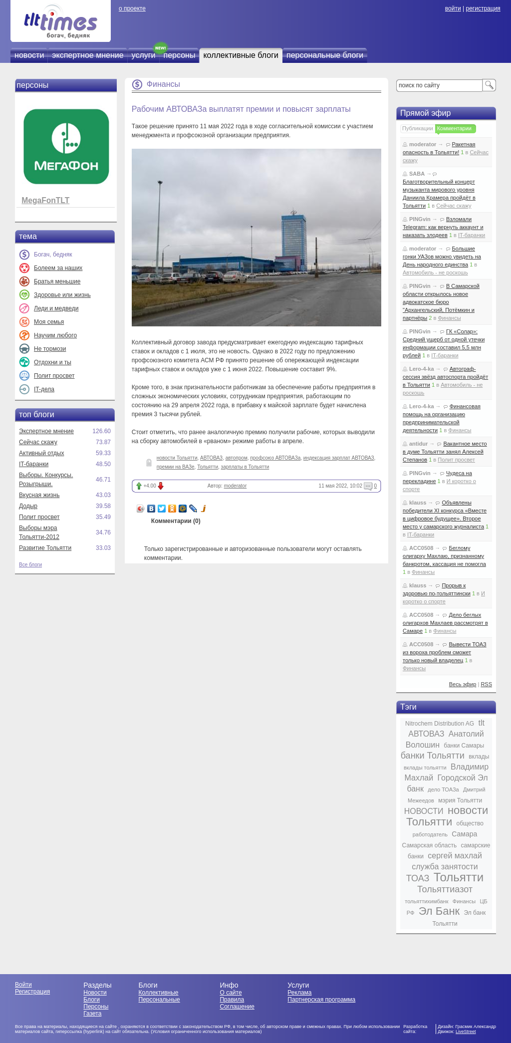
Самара (464, 834)
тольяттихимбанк (426, 901)
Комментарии (454, 128)
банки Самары (464, 745)
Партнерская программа (321, 999)
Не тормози (50, 348)
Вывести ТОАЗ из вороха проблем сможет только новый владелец (445, 652)
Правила (232, 999)
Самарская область (429, 845)
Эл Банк (439, 911)
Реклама (299, 992)
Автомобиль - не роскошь (435, 272)
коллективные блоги (240, 55)
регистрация (483, 8)
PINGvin (420, 219)
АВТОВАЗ (211, 458)
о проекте (132, 8)
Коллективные (159, 992)
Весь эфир (463, 684)
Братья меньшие (57, 281)
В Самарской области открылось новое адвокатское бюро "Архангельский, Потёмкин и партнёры (441, 302)
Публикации (417, 128)
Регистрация (32, 991)
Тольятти (207, 467)
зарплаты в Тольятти (245, 467)
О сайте (231, 992)
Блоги (91, 999)
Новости (94, 992)
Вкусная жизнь (39, 495)
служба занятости (445, 866)
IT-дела (44, 389)
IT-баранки (33, 464)
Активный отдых (41, 453)
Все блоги (30, 564)
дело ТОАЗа (443, 789)
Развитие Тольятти (45, 547)
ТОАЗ (417, 878)
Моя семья (49, 321)
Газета (92, 1013)
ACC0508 (421, 548)
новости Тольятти (177, 458)
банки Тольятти (433, 756)
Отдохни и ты (52, 362)
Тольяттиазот (445, 889)
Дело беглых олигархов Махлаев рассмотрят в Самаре (445, 623)
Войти (23, 984)
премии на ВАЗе (176, 467)
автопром (237, 458)
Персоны (95, 1006)
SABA (417, 174)
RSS (486, 684)
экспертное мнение (87, 55)
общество (470, 823)
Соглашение (237, 1006)
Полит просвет (54, 375)
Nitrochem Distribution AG (439, 723)
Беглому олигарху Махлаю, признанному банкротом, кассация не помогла (444, 556)
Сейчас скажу (38, 442)
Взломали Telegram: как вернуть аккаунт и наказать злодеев (443, 227)
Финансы (163, 84)
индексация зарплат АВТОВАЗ (338, 458)
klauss (417, 503)
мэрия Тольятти (460, 800)
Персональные (159, 999)
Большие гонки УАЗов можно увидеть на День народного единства (442, 256)
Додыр (28, 506)
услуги (144, 55)
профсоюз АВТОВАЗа (275, 458)
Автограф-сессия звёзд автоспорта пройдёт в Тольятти (445, 377)
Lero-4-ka (421, 369)
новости (29, 55)
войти (453, 8)
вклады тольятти (425, 768)
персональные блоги (324, 55)
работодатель (430, 834)
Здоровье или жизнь (62, 294)
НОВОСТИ (424, 811)
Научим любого (55, 335)
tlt (481, 723)
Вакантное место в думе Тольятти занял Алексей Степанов (445, 452)
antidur (418, 444)
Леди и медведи (56, 308)
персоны (180, 55)
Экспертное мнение (46, 431)
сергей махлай (455, 855)
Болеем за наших (58, 267)
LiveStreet (466, 1031)
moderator (235, 486)
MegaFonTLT (45, 200)
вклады (479, 756)
